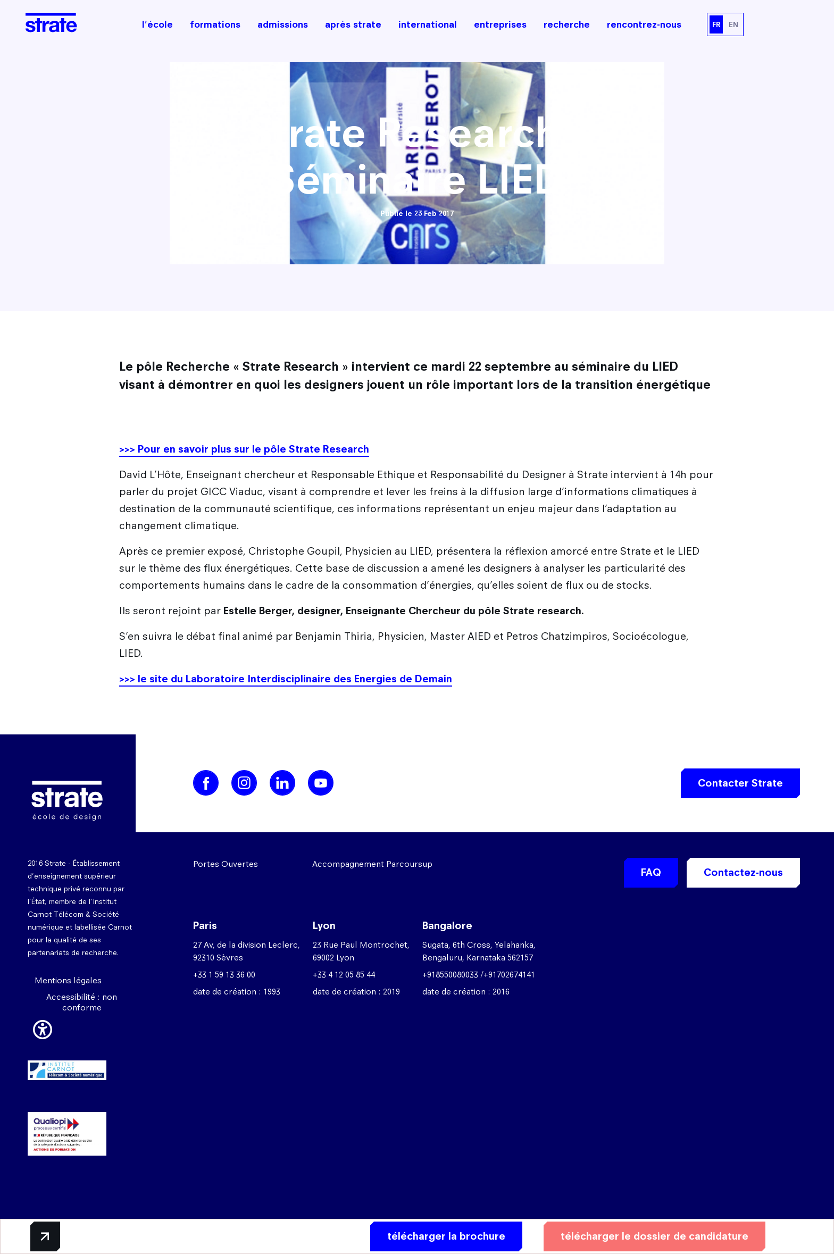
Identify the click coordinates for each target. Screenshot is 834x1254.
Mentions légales (68, 980)
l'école (157, 24)
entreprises (500, 24)
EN (733, 24)
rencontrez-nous (644, 24)
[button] (42, 1028)
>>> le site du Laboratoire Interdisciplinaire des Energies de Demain (285, 679)
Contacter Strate (740, 783)
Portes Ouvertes (225, 864)
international (427, 24)
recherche (567, 24)
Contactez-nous (743, 872)
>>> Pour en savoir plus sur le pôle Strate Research (244, 449)
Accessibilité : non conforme (81, 1002)
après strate (353, 24)
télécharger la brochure (446, 1236)
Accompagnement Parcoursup (372, 864)
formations (215, 24)
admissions (282, 24)
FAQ (651, 872)
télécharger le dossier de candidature (654, 1236)
